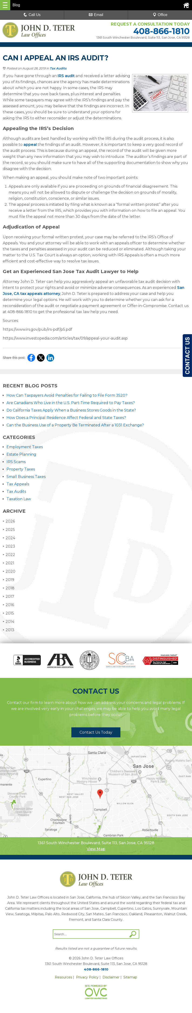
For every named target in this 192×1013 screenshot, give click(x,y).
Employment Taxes (25, 447)
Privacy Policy (87, 977)
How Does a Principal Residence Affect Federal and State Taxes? (66, 417)
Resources (63, 977)
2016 (8, 605)
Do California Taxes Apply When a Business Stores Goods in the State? (71, 410)
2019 (8, 580)
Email (96, 15)
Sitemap (130, 977)
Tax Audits (58, 68)
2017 (8, 596)
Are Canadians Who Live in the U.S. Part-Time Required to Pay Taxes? (71, 403)
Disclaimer (111, 977)
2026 (9, 521)
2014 (8, 621)
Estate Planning (21, 454)
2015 (8, 613)
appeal (30, 144)
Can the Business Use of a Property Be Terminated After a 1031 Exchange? (75, 425)
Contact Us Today (95, 732)
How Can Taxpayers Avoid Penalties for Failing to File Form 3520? (67, 395)
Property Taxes (21, 469)
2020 (9, 571)
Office (160, 15)
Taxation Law (19, 499)
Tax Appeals (18, 484)
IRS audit (66, 76)
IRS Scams (16, 462)
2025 (9, 530)
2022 (9, 555)
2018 (8, 588)
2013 (8, 630)
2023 (9, 546)
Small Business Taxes (26, 476)
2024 (9, 538)
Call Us (32, 15)
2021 (8, 563)
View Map (96, 849)
